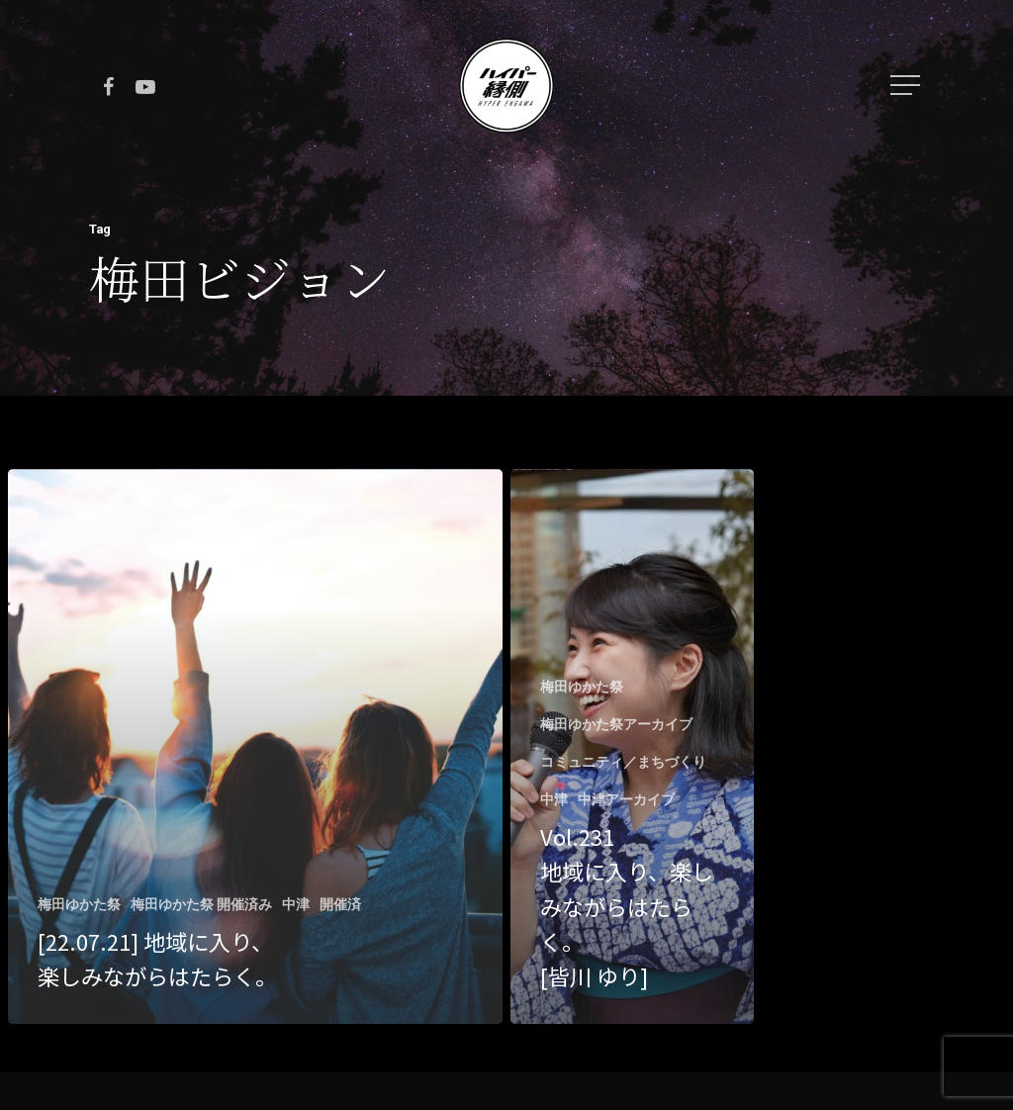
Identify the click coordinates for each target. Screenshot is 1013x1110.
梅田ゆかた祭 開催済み (201, 904)
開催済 (340, 904)
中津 (296, 904)
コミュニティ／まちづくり (623, 762)
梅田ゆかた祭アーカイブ (616, 724)
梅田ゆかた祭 (79, 904)
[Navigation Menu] (907, 85)
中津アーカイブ (626, 799)
